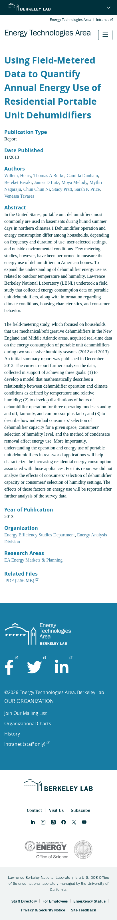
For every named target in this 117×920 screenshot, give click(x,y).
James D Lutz (46, 182)
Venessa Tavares (19, 196)
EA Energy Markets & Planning (33, 560)
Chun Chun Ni (36, 189)
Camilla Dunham (82, 175)
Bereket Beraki (18, 182)
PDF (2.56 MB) (21, 580)
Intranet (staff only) (26, 744)
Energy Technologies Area (70, 19)
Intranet (104, 19)
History (12, 734)
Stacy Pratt (62, 189)
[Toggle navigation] (105, 35)
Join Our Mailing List (25, 713)
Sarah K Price (87, 189)
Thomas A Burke (48, 175)
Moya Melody (74, 182)
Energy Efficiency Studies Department (39, 534)
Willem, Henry (17, 175)
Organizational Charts (27, 723)
